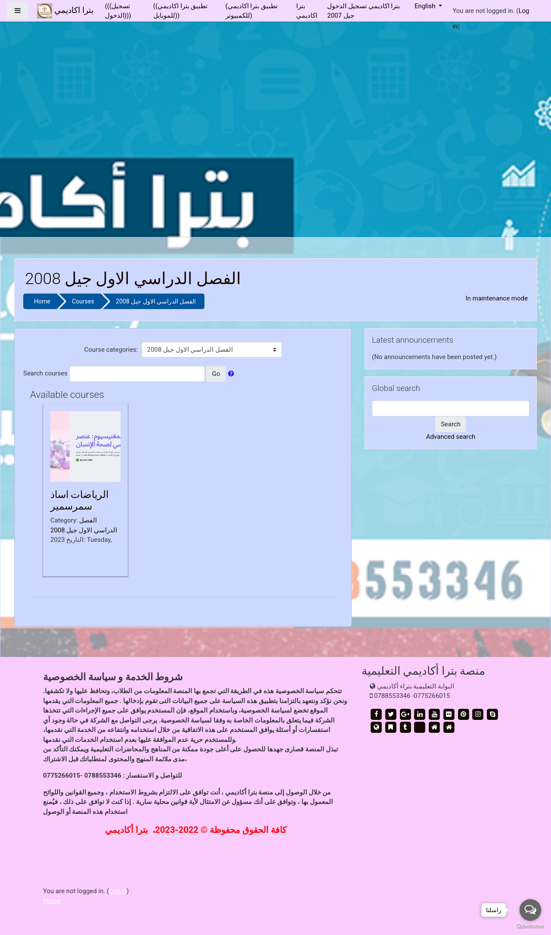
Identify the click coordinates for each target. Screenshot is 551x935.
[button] (232, 374)
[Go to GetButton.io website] (530, 926)
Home (42, 301)
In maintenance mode (496, 298)
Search (451, 424)
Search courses (45, 373)
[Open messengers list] (530, 910)
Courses (83, 301)
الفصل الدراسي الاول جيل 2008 (156, 301)
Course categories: (111, 349)
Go (216, 374)
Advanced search (451, 437)
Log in (118, 891)
